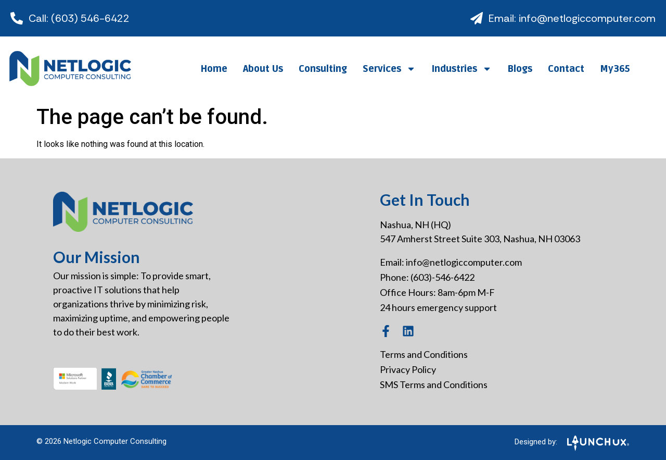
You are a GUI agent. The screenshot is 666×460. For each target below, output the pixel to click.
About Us (263, 68)
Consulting (323, 68)
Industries (461, 69)
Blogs (519, 68)
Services (389, 69)
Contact (566, 68)
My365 (615, 68)
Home (214, 68)
